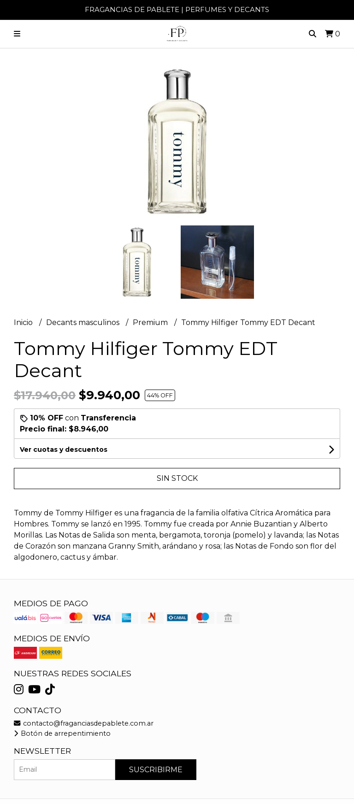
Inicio (24, 322)
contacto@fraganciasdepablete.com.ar (83, 723)
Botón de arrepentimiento (62, 733)
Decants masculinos (83, 322)
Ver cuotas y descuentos (63, 449)
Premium (151, 322)
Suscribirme (156, 769)
